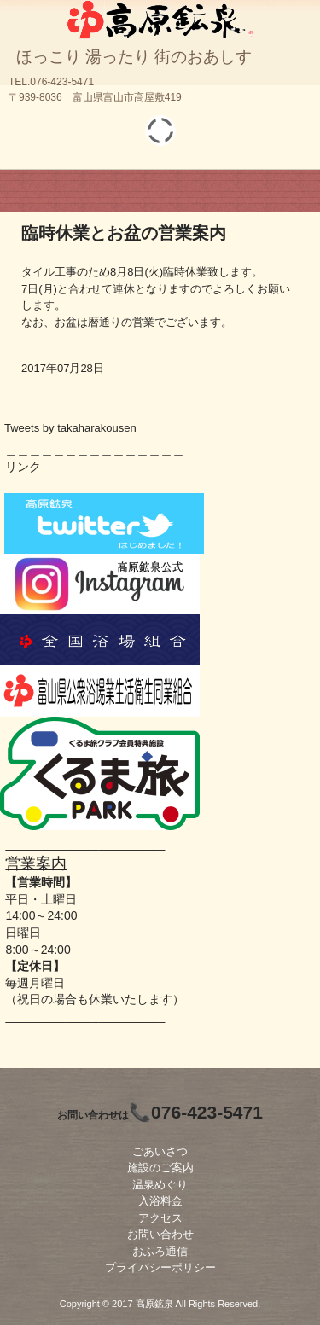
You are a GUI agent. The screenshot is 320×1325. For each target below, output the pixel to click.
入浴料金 (160, 1200)
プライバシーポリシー (160, 1267)
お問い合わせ (160, 1234)
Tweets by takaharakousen (70, 427)
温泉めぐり (160, 1184)
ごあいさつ (160, 1151)
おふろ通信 (160, 1251)
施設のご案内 (160, 1167)
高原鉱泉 (160, 16)
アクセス (160, 1218)
